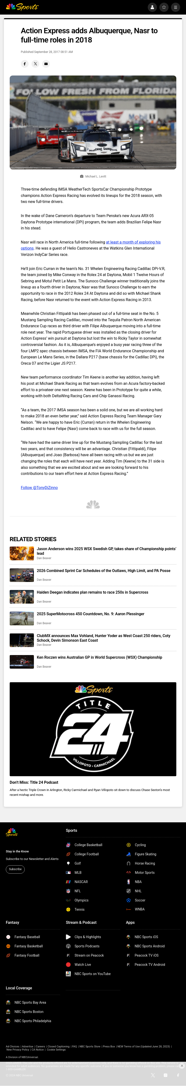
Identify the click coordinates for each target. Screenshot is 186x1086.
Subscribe (15, 869)
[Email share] (46, 64)
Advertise (27, 1046)
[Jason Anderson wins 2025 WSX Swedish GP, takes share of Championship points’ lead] (22, 553)
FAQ (74, 1046)
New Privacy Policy (18, 1049)
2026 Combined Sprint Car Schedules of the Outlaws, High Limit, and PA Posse (103, 570)
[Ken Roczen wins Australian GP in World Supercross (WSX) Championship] (22, 662)
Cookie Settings (56, 1049)
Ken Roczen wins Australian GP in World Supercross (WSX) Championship (99, 657)
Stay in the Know (17, 851)
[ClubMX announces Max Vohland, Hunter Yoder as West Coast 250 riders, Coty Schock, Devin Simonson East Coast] (22, 640)
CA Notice (38, 1049)
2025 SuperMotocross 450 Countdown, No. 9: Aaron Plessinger (90, 614)
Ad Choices (12, 1046)
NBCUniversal (30, 1057)
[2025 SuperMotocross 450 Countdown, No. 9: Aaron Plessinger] (22, 618)
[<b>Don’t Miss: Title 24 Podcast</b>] (93, 729)
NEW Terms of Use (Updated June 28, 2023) (143, 1046)
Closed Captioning (59, 1046)
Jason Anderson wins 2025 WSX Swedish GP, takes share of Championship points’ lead (106, 551)
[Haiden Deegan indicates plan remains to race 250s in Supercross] (22, 597)
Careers (40, 1046)
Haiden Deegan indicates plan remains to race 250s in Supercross (92, 592)
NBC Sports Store (89, 1046)
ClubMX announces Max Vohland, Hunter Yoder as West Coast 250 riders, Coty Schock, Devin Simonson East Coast (103, 638)
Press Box (109, 1046)
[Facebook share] (25, 64)
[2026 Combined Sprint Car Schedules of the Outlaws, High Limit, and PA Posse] (22, 575)
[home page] (22, 7)
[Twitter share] (35, 64)
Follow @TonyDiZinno (39, 487)
